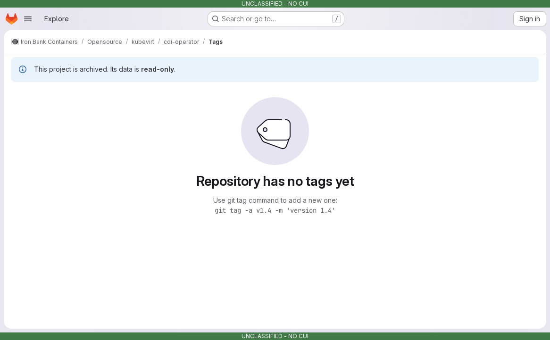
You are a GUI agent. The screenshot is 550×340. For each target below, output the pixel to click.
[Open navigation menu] (27, 18)
